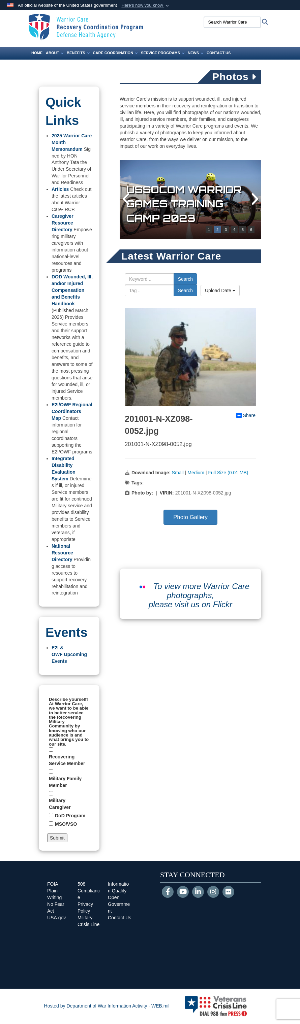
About (54, 53)
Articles (60, 189)
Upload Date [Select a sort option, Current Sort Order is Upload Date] (220, 290)
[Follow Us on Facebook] (168, 892)
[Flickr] (228, 892)
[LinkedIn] (198, 892)
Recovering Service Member (67, 760)
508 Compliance (89, 890)
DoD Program (70, 815)
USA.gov (56, 917)
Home (36, 53)
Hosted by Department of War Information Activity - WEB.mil (107, 1006)
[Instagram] (213, 892)
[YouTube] (183, 892)
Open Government (119, 904)
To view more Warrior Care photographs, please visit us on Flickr (199, 595)
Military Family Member (65, 782)
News (195, 53)
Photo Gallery (190, 517)
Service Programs (162, 53)
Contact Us (219, 53)
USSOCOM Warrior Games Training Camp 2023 (185, 204)
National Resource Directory (62, 552)
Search (185, 279)
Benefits (78, 53)
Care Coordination (115, 53)
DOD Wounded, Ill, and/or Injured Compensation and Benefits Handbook (72, 290)
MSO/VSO (66, 824)
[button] (145, 5)
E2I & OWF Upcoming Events (69, 654)
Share (246, 415)
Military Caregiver (60, 804)
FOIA (52, 884)
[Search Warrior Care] (229, 22)
